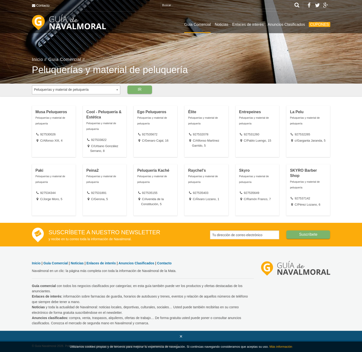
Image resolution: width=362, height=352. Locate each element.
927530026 (48, 134)
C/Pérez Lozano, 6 (307, 204)
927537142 (302, 198)
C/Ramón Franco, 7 (257, 199)
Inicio (37, 59)
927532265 (302, 134)
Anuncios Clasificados (286, 24)
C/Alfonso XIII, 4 (51, 140)
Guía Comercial (197, 24)
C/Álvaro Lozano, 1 (206, 199)
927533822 (98, 140)
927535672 (149, 134)
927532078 (200, 134)
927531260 (251, 134)
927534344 (48, 193)
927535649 (251, 193)
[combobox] (76, 89)
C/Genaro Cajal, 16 (155, 140)
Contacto (42, 5)
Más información (280, 346)
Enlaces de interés (248, 24)
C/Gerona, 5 (99, 199)
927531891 (98, 193)
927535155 (149, 193)
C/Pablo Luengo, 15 (257, 140)
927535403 (200, 193)
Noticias (221, 24)
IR (140, 89)
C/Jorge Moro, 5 (51, 199)
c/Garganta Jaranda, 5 (310, 140)
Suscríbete (308, 234)
